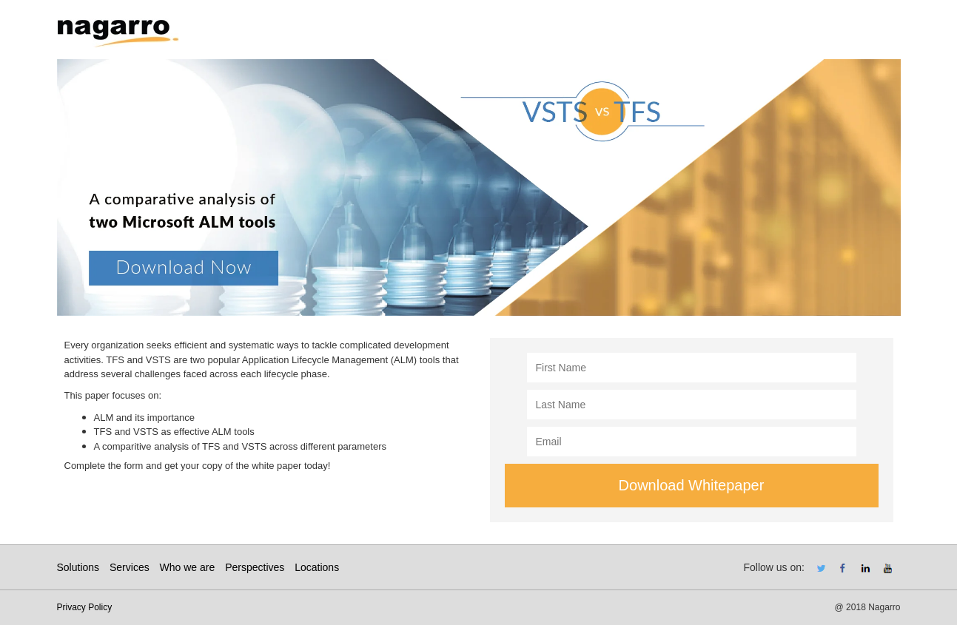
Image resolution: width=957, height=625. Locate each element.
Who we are (187, 567)
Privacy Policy (85, 607)
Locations (317, 567)
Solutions (78, 567)
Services (130, 567)
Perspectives (254, 567)
